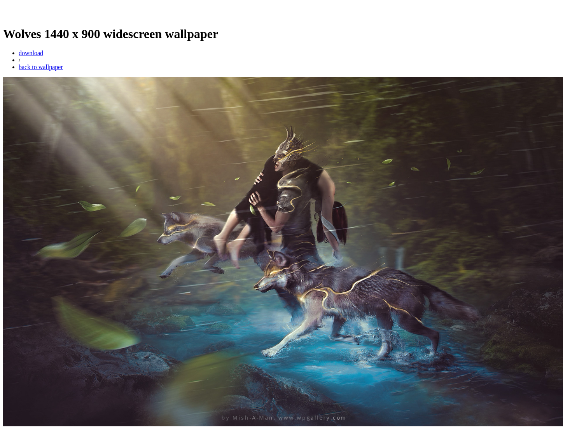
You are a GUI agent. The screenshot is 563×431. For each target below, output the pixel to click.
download (31, 53)
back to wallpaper (41, 67)
